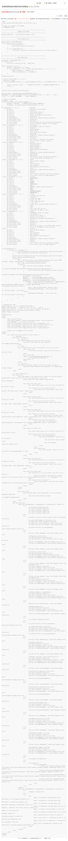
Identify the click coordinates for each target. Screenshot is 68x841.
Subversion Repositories (15, 7)
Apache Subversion (35, 838)
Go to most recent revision (22, 18)
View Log (65, 18)
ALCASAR (34, 7)
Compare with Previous (43, 18)
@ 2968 (22, 12)
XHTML (45, 838)
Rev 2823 (4, 18)
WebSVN (25, 838)
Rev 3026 (10, 18)
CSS (49, 838)
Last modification (56, 18)
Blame (33, 18)
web (7, 12)
